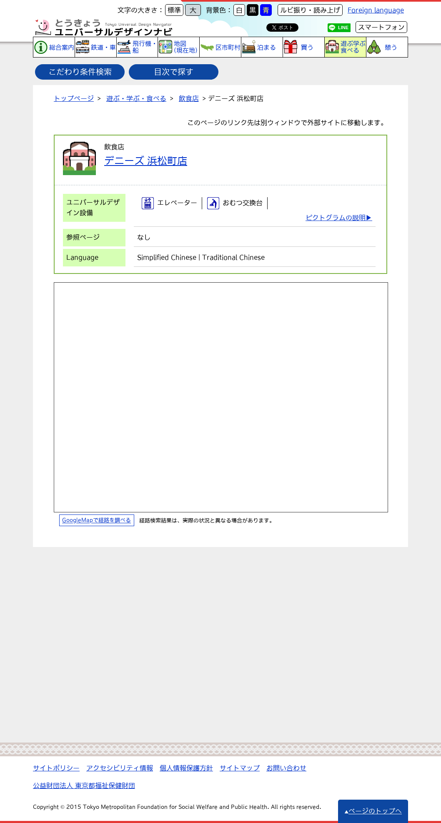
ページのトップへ (373, 811)
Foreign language (376, 10)
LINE (343, 27)
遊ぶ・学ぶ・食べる (136, 98)
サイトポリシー (56, 768)
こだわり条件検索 (80, 72)
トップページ (74, 98)
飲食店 (189, 98)
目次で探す (173, 72)
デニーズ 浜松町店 (145, 161)
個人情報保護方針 (186, 768)
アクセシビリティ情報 (119, 768)
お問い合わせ (286, 768)
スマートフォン (381, 27)
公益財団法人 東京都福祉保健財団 (84, 785)
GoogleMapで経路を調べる (96, 520)
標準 (174, 10)
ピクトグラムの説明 (336, 217)
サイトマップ (240, 768)
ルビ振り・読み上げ (310, 10)
